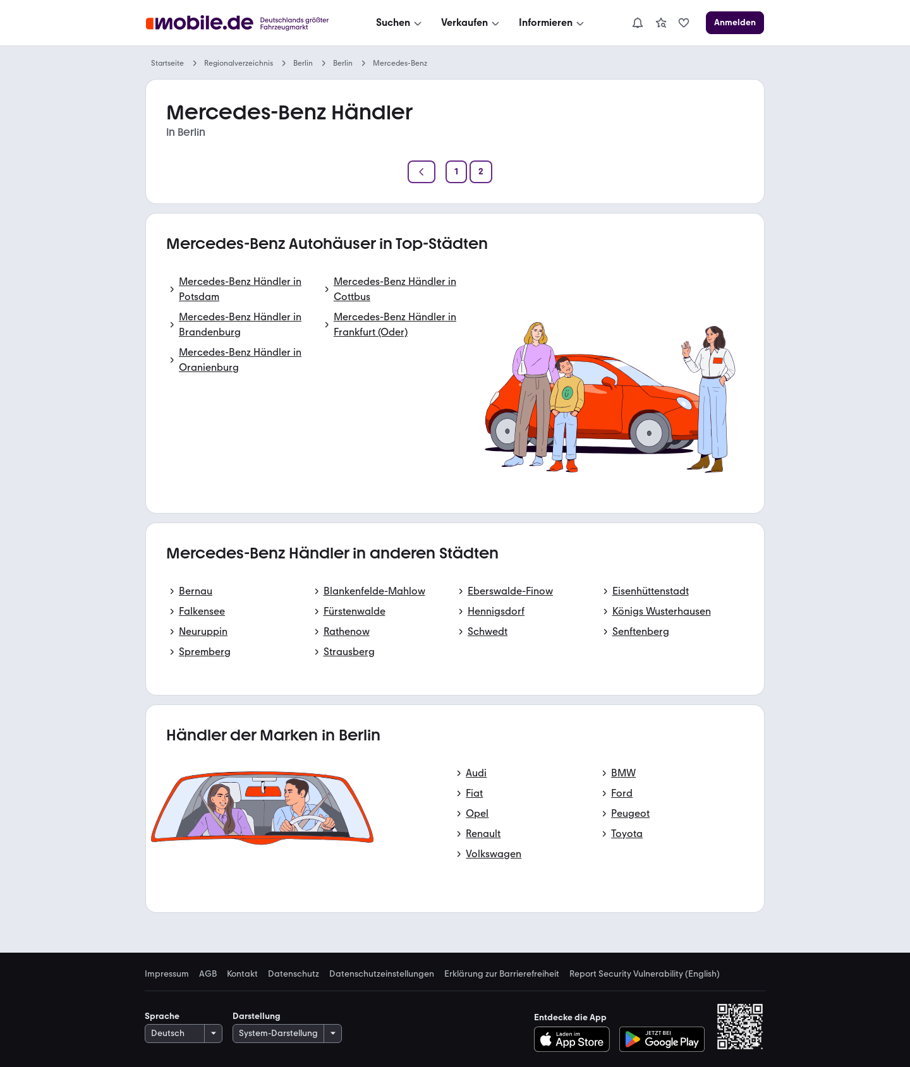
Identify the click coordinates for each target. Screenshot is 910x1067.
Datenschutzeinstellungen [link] (381, 974)
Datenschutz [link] (293, 974)
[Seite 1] (456, 171)
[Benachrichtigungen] (637, 22)
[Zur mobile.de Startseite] (241, 23)
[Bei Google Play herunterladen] (662, 1039)
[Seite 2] (481, 171)
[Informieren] (553, 22)
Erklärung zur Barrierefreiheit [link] (501, 974)
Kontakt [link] (242, 974)
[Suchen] (400, 22)
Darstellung (257, 1016)
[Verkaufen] (471, 22)
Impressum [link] (167, 974)
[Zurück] (421, 171)
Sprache (162, 1016)
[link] (661, 22)
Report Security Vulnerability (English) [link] (644, 974)
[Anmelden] (735, 22)
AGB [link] (208, 974)
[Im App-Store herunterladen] (575, 1039)
